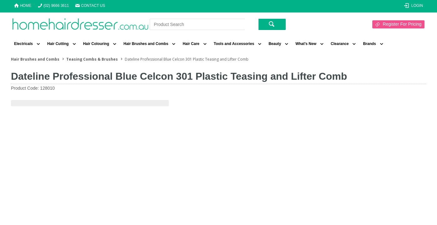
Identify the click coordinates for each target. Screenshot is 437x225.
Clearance (340, 44)
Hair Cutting (58, 44)
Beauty (275, 44)
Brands (369, 44)
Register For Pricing (402, 24)
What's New (305, 44)
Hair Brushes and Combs (145, 44)
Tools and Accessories (234, 44)
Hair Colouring (96, 44)
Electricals (23, 44)
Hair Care (191, 44)
